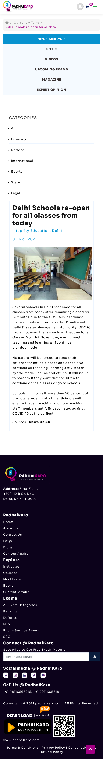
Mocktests (12, 579)
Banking (10, 611)
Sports (17, 171)
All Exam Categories (20, 605)
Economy (18, 139)
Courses (10, 573)
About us (11, 528)
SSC (6, 637)
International (22, 161)
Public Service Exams (21, 630)
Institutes (11, 566)
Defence (10, 618)
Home (8, 522)
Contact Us (12, 534)
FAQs (7, 541)
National (18, 150)
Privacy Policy (53, 747)
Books (8, 585)
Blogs (8, 547)
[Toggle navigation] (95, 6)
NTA (6, 624)
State (15, 182)
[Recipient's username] (46, 656)
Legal (15, 193)
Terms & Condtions (23, 747)
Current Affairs (26, 23)
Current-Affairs (16, 592)
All (13, 128)
